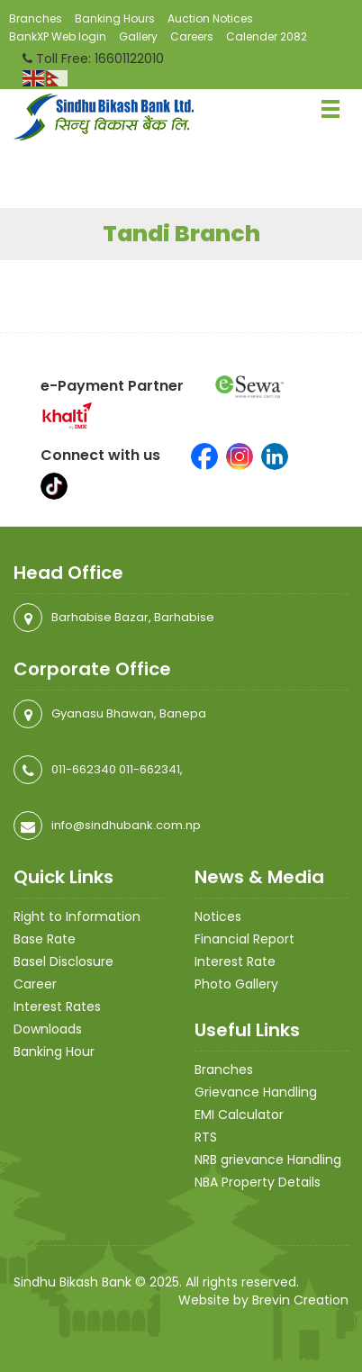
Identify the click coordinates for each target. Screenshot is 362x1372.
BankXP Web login (57, 36)
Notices (218, 916)
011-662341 (149, 769)
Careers (191, 36)
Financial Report (244, 939)
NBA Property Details (258, 1182)
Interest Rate (235, 961)
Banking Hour (54, 1052)
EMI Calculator (239, 1115)
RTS (206, 1137)
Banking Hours (115, 18)
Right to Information (77, 916)
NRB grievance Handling (268, 1160)
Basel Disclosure (63, 961)
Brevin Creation (300, 1300)
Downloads (48, 1029)
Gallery (138, 36)
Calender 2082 (266, 36)
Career (35, 984)
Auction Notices (210, 18)
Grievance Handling (256, 1092)
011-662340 (83, 769)
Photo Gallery (236, 984)
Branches (35, 18)
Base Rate (45, 939)
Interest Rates (57, 1006)
